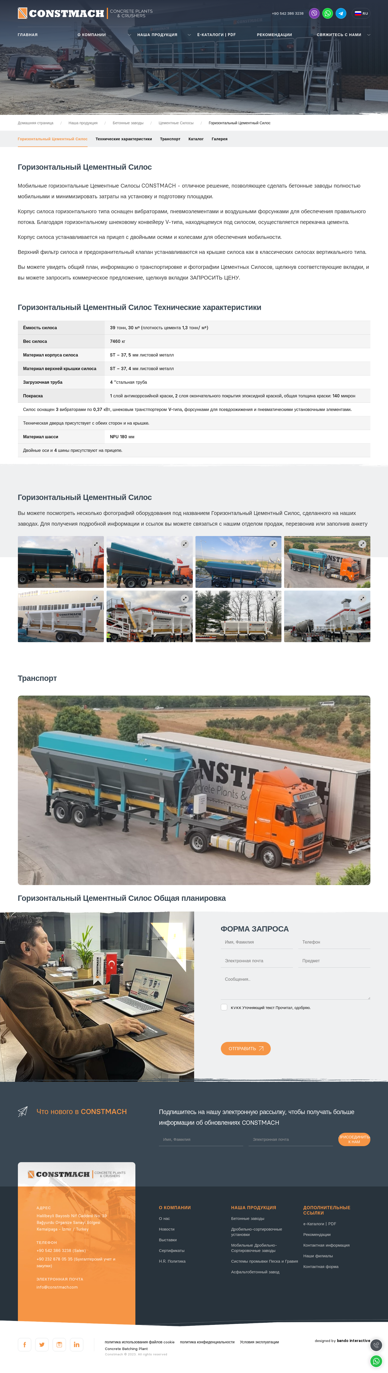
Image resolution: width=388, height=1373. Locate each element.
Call (376, 1345)
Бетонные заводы (247, 1218)
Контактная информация (326, 1245)
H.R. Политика (172, 1261)
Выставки (168, 1239)
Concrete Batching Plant (126, 1348)
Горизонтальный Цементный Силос (53, 139)
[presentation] (261, 1026)
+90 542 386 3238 (288, 13)
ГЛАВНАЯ (28, 34)
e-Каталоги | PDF (319, 1223)
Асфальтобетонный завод (255, 1271)
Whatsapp (376, 1361)
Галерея (220, 139)
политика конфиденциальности (207, 1342)
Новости (166, 1229)
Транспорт (170, 139)
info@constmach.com (57, 1287)
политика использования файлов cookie (140, 1342)
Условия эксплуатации (259, 1342)
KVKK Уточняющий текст (253, 1007)
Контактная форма (320, 1266)
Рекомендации (317, 1234)
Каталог (196, 139)
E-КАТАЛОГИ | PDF (216, 34)
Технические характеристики (124, 139)
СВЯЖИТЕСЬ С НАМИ (339, 34)
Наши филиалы (318, 1255)
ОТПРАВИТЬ (242, 1049)
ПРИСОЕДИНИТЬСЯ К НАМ (354, 1139)
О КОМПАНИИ (92, 34)
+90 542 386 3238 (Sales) (61, 1250)
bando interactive (353, 1340)
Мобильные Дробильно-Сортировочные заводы (254, 1248)
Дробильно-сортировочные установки (256, 1232)
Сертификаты (172, 1250)
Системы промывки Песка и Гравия (264, 1261)
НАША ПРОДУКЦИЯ (158, 34)
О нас (164, 1218)
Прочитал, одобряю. (266, 1007)
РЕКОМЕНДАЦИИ (274, 34)
